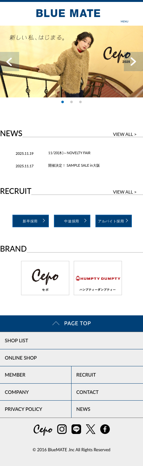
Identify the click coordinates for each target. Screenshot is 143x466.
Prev (9, 61)
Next (133, 61)
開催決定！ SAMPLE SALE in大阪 (74, 165)
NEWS (83, 409)
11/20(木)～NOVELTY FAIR (69, 153)
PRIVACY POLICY (23, 409)
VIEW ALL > (125, 134)
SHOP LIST (16, 340)
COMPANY (17, 392)
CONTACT (87, 392)
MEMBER (15, 375)
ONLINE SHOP (21, 358)
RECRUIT (86, 375)
